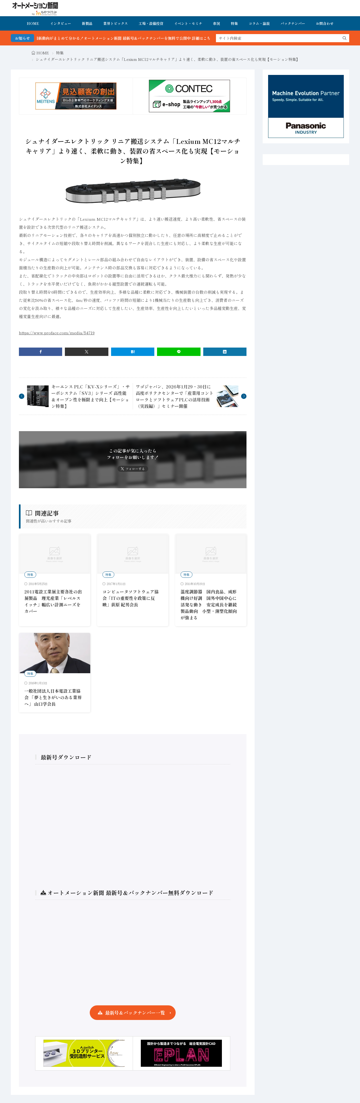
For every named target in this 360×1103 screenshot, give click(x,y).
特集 (234, 23)
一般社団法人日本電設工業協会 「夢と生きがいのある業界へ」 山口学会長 (53, 697)
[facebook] (40, 352)
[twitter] (86, 352)
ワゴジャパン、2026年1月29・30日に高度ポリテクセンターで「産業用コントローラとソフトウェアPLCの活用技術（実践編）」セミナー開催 (175, 396)
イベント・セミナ (188, 23)
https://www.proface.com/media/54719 (57, 332)
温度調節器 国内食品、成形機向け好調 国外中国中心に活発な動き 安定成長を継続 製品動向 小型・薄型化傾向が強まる (211, 604)
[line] (178, 352)
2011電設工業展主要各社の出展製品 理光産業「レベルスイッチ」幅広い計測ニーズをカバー (53, 601)
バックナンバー (293, 23)
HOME (33, 23)
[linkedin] (224, 352)
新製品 (87, 23)
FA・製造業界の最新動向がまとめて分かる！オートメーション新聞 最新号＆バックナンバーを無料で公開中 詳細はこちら (122, 38)
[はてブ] (132, 352)
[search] (344, 38)
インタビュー (60, 23)
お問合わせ (325, 23)
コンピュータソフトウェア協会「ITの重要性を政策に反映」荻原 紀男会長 (130, 598)
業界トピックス (115, 23)
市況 (216, 23)
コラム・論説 (259, 23)
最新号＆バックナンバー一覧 (135, 1012)
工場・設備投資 (151, 23)
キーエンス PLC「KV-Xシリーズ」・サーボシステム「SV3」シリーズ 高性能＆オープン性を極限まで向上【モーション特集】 (90, 396)
